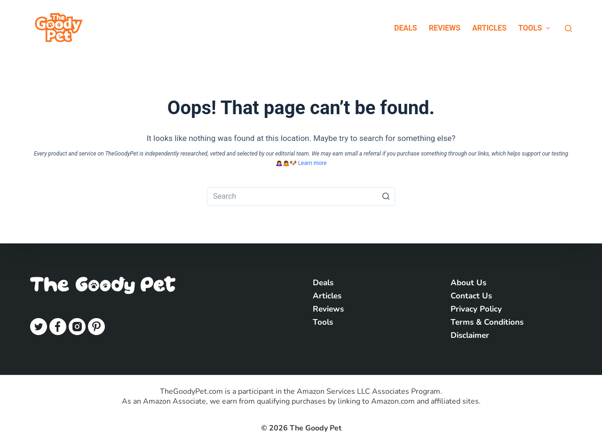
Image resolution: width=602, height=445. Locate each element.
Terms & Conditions (487, 322)
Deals (405, 27)
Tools (535, 27)
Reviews (444, 27)
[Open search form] (568, 28)
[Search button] (385, 196)
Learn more (312, 163)
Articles (489, 27)
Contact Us (471, 295)
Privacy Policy (476, 309)
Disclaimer (470, 335)
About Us (468, 282)
